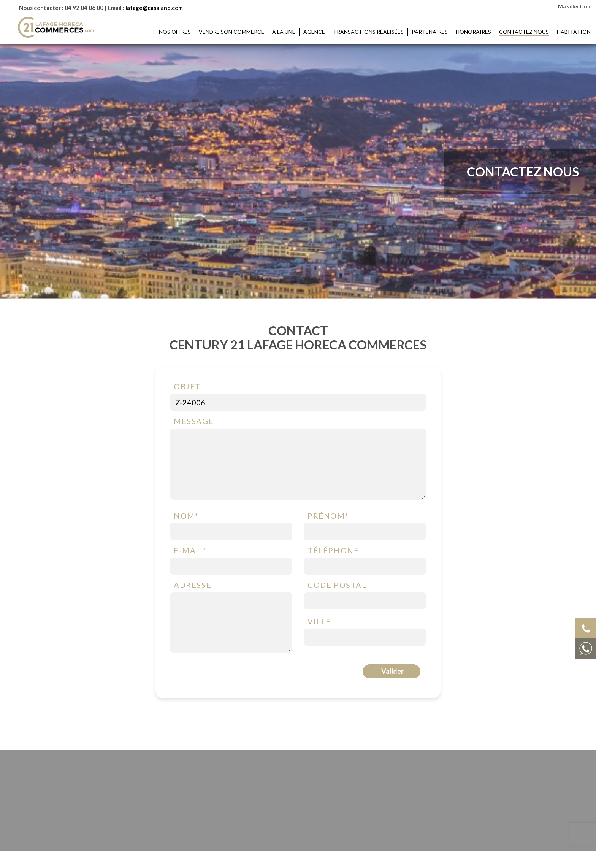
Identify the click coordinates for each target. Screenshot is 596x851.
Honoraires (473, 32)
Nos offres (175, 32)
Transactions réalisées (368, 32)
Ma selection (574, 6)
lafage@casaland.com (154, 7)
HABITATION (574, 32)
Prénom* (328, 516)
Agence (314, 32)
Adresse (192, 585)
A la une (283, 32)
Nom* (186, 516)
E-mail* (190, 550)
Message (194, 421)
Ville (319, 621)
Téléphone (333, 550)
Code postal (337, 585)
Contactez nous (524, 32)
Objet (187, 386)
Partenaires (430, 32)
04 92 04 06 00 (84, 7)
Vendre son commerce (231, 32)
